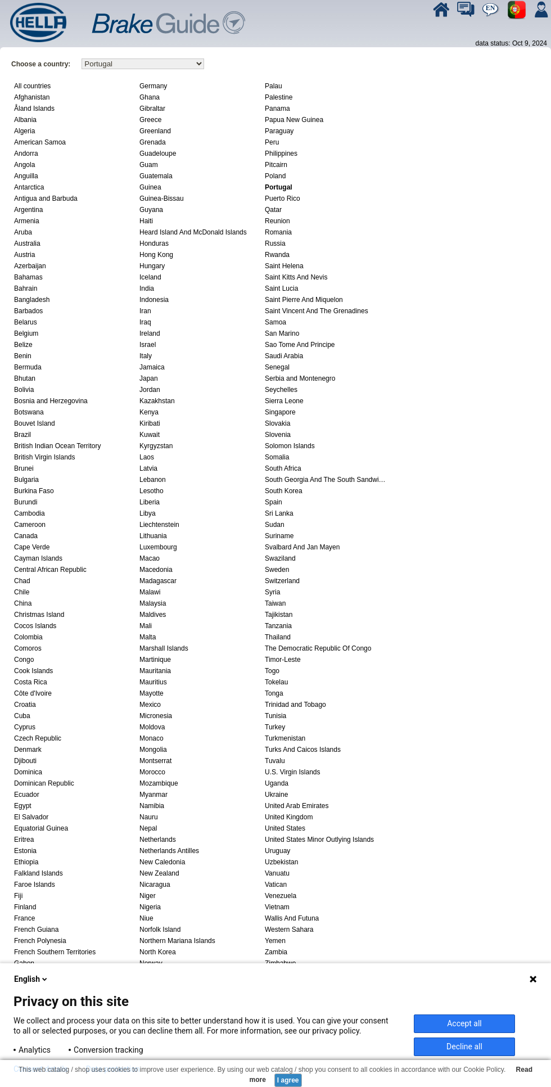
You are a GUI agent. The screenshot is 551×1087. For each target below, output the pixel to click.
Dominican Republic (44, 783)
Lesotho (151, 491)
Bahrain (25, 288)
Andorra (26, 153)
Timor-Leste (283, 660)
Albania (25, 120)
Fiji (18, 896)
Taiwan (275, 603)
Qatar (273, 210)
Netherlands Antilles (169, 851)
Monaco (151, 738)
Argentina (28, 210)
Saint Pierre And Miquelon (304, 300)
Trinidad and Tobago (295, 705)
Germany (153, 86)
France (24, 918)
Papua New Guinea (294, 120)
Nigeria (150, 907)
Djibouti (25, 761)
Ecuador (26, 795)
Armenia (26, 221)
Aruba (23, 232)
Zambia (276, 952)
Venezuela (280, 896)
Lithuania (153, 536)
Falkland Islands (38, 873)
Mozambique (158, 783)
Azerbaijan (30, 266)
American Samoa (40, 142)
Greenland (155, 131)
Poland (275, 176)
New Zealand (159, 873)
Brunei (24, 468)
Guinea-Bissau (161, 198)
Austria (24, 255)
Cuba (22, 716)
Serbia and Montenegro (300, 378)
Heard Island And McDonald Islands (193, 232)
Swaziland (280, 558)
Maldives (152, 615)
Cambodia (29, 513)
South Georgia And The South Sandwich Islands (326, 480)
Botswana (29, 412)
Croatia (25, 705)
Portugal (278, 187)
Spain (273, 502)
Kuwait (149, 435)
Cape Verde (31, 547)
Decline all (464, 1046)
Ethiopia (26, 862)
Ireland (149, 333)
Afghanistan (31, 97)
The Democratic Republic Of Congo (318, 648)
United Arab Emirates (296, 806)
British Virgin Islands (44, 457)
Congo (24, 660)
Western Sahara (289, 929)
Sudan (274, 525)
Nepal (148, 828)
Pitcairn (276, 165)
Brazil (22, 435)
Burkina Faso (34, 491)
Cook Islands (33, 671)
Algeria (24, 131)
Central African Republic (50, 570)
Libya (147, 513)
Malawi (149, 592)
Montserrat (155, 761)
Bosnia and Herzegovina (51, 401)
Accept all (464, 1023)
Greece (150, 120)
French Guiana (36, 929)
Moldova (152, 727)
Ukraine (276, 795)
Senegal (277, 367)
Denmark (28, 750)
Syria (272, 592)
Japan (148, 378)
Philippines (281, 153)
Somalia (277, 457)
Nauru (148, 817)
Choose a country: (40, 64)
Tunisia (275, 716)
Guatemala (156, 176)
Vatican (276, 884)
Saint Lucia (281, 288)
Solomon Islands (290, 446)
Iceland (150, 277)
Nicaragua (154, 884)
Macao (149, 558)
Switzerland (282, 581)
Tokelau (276, 682)
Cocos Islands (35, 626)
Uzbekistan (281, 862)
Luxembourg (158, 547)
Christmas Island (39, 615)
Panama (277, 108)
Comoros (28, 648)
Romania (278, 232)
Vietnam (277, 907)
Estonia (25, 851)
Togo (272, 671)
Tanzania (278, 626)
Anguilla (26, 176)
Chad (22, 581)
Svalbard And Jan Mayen (302, 547)
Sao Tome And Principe (300, 345)
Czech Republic (37, 738)
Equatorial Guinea (41, 828)
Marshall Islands (163, 648)
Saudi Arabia (284, 356)
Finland (25, 907)
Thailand (278, 637)
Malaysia (152, 603)
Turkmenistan (285, 738)
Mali (145, 626)
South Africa (283, 468)
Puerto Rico (282, 198)
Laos (146, 457)
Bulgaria (26, 480)
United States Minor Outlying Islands (319, 840)
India (146, 288)
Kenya (149, 412)
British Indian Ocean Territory (57, 446)
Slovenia (278, 435)
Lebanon (152, 480)
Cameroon (30, 525)
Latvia (148, 468)
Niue (146, 918)
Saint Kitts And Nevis (296, 277)
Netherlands (157, 840)
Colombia (28, 637)
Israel (147, 345)
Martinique (155, 660)
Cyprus (24, 727)
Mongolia (153, 750)
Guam (148, 165)
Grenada (152, 142)
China (22, 603)
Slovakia (277, 423)
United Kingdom (289, 817)
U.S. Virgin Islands (292, 772)
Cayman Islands (38, 558)
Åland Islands (34, 108)
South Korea (283, 491)
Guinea (150, 187)
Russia (275, 243)
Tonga (274, 693)
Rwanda (277, 255)
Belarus (25, 322)
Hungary (152, 266)
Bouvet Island (34, 423)
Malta (147, 637)
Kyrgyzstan (156, 446)
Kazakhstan (157, 401)
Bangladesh (31, 300)
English (31, 979)
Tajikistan (278, 615)
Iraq (145, 322)
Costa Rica (30, 682)
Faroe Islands (34, 884)
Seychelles (281, 390)
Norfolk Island (159, 929)
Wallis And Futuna (292, 918)
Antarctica (29, 187)
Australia (27, 243)
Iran (145, 311)
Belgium (26, 333)
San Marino (282, 333)
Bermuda (28, 367)
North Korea (157, 952)
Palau (273, 86)
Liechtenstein (159, 525)
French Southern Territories (55, 952)
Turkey (275, 727)
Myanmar (153, 795)
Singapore (280, 412)
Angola (24, 165)
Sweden (277, 570)
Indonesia (154, 300)
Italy (145, 356)
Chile (21, 592)
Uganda (276, 783)
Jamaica (152, 367)
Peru (272, 142)
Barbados (28, 311)
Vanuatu (277, 873)
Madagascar (158, 581)
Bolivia (24, 390)
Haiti (146, 221)
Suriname (279, 536)
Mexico (150, 705)
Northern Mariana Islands (177, 941)
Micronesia (155, 716)
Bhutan (24, 378)
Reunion (277, 221)
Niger (147, 896)
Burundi (25, 502)
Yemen (275, 941)
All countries (32, 86)
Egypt (22, 806)
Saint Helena (284, 266)
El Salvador (31, 817)
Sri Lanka (279, 513)
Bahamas (28, 277)
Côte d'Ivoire (33, 693)
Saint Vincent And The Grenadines (316, 311)
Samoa (275, 322)
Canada (26, 536)
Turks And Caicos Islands (303, 750)
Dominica (28, 772)
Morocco (152, 772)
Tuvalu (275, 761)
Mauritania (155, 671)
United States (285, 828)
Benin (22, 356)
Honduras (154, 243)
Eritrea (24, 840)
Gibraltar (152, 108)
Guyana (151, 210)
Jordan (149, 390)
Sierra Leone (284, 401)
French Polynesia (40, 941)
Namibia (151, 806)
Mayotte (151, 693)
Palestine (278, 97)
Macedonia (156, 570)
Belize (23, 345)
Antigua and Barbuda (46, 198)
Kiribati (149, 423)
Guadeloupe (157, 153)
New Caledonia (162, 862)
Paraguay (279, 131)
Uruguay (277, 851)
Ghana (149, 97)
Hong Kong (156, 255)
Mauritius (153, 682)
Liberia (149, 502)
